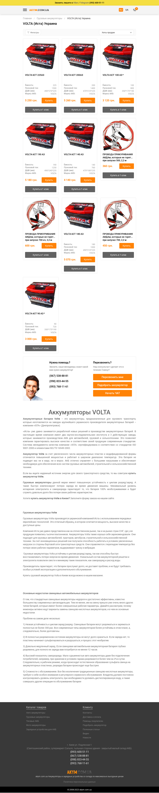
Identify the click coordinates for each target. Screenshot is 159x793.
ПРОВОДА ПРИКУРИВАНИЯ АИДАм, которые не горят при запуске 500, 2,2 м (118, 157)
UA (126, 9)
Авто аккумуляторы (35, 712)
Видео (86, 733)
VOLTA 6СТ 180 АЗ (73, 234)
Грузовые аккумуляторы (38, 717)
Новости (87, 737)
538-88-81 (58, 376)
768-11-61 (58, 386)
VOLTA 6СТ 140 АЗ (73, 154)
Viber (75, 2)
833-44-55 (58, 381)
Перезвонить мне (112, 377)
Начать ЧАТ (112, 393)
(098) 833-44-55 (79, 759)
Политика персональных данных (79, 781)
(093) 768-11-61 (79, 763)
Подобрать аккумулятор (112, 385)
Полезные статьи (91, 729)
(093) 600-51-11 (79, 752)
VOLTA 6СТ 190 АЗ (35, 154)
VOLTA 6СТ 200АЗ (73, 75)
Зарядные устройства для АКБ (41, 729)
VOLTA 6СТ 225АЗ (34, 75)
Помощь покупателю (93, 721)
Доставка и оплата (92, 717)
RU (120, 9)
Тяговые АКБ (32, 721)
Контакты (87, 712)
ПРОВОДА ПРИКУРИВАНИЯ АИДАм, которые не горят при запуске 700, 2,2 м (118, 237)
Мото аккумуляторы (36, 725)
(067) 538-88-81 (79, 756)
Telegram (84, 2)
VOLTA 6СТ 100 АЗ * (113, 75)
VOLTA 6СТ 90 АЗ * (35, 313)
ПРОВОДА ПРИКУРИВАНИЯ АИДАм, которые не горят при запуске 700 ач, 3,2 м (40, 237)
